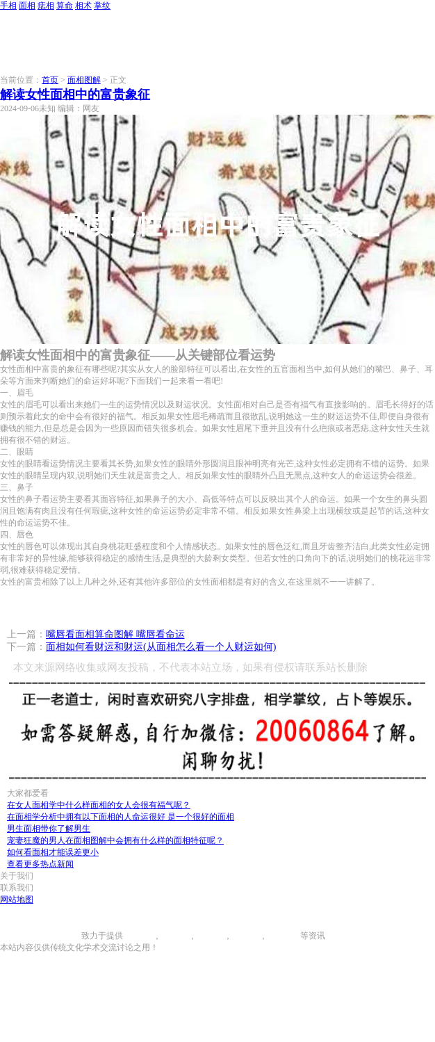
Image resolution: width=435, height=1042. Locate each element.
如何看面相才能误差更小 (53, 852)
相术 (83, 5)
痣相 (46, 5)
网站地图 (16, 899)
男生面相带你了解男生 (48, 828)
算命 (64, 5)
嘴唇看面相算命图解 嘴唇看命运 (115, 634)
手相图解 (139, 936)
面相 (27, 5)
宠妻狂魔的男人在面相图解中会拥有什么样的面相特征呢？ (115, 840)
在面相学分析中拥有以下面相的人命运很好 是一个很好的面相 (120, 817)
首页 (50, 80)
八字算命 (246, 936)
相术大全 (283, 936)
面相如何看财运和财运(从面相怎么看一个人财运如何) (161, 647)
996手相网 (62, 936)
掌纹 (102, 5)
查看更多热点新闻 (40, 864)
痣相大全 (210, 936)
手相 (8, 5)
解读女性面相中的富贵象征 (75, 94)
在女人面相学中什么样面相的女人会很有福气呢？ (98, 805)
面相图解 (84, 80)
